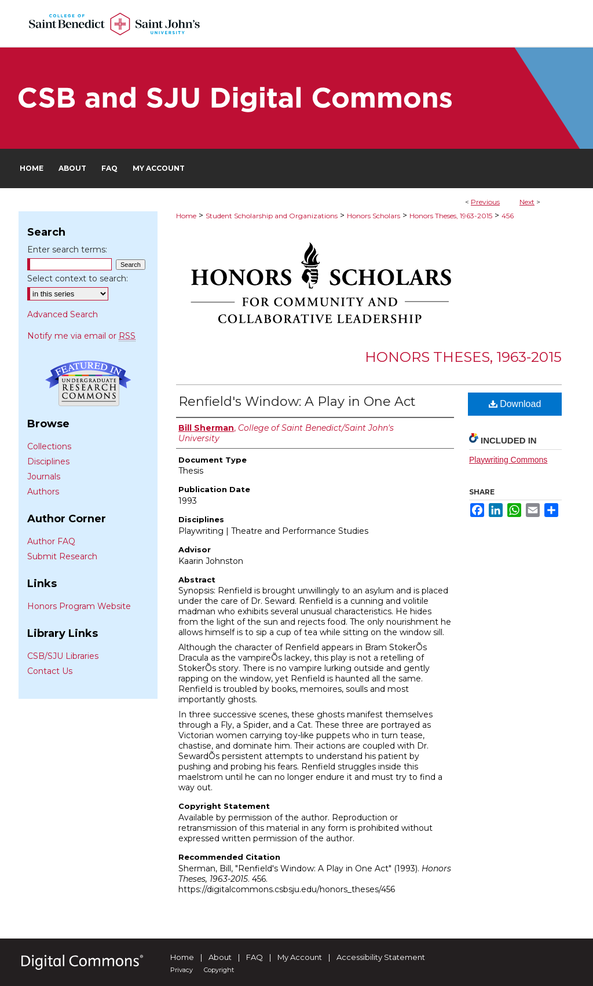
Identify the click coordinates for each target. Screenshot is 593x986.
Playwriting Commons (508, 459)
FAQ (254, 957)
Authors (43, 491)
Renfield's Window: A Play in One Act (297, 401)
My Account (299, 957)
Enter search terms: (67, 249)
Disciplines (48, 461)
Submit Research (62, 556)
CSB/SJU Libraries (62, 656)
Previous (485, 201)
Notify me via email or (81, 336)
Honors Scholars (373, 215)
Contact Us (49, 671)
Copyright (219, 970)
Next (527, 201)
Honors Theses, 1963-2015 (450, 215)
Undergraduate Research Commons (88, 383)
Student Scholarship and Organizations (272, 215)
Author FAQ (51, 541)
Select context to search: (77, 278)
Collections (49, 446)
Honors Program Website (79, 606)
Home (186, 215)
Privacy (181, 970)
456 (508, 215)
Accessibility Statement (380, 957)
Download (515, 404)
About (220, 957)
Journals (43, 476)
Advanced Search (62, 314)
